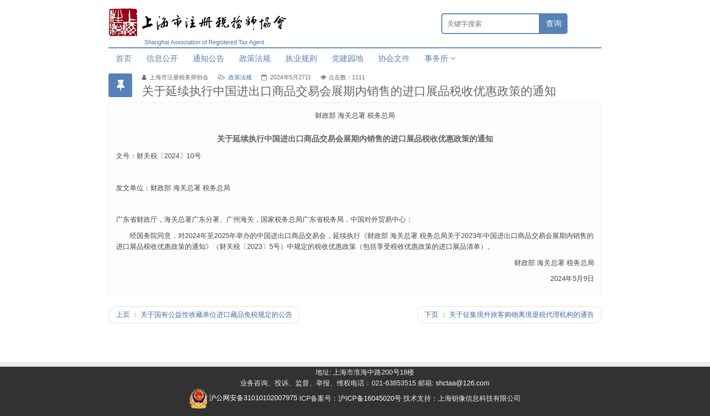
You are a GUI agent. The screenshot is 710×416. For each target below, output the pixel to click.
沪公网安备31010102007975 (243, 398)
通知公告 (208, 58)
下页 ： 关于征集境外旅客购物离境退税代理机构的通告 (509, 314)
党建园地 (347, 58)
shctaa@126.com (462, 383)
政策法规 (255, 58)
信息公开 (162, 58)
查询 (554, 23)
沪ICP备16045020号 (369, 398)
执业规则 (301, 58)
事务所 (440, 58)
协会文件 (394, 58)
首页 (124, 58)
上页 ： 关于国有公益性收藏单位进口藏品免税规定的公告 (204, 314)
